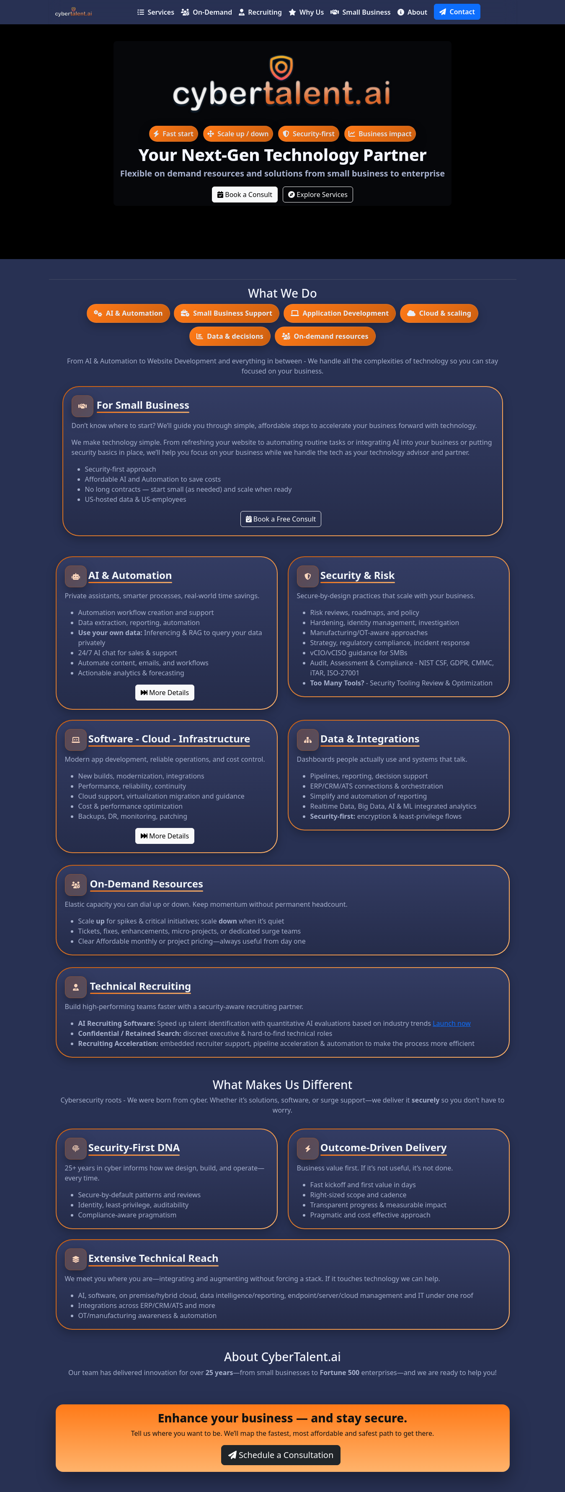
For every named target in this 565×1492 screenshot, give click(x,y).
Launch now (452, 1023)
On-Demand (206, 12)
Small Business (360, 12)
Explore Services (318, 194)
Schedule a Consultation (281, 1455)
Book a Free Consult (281, 519)
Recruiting (260, 12)
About (412, 12)
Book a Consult (244, 194)
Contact (457, 11)
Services (155, 12)
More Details (165, 692)
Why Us (306, 12)
